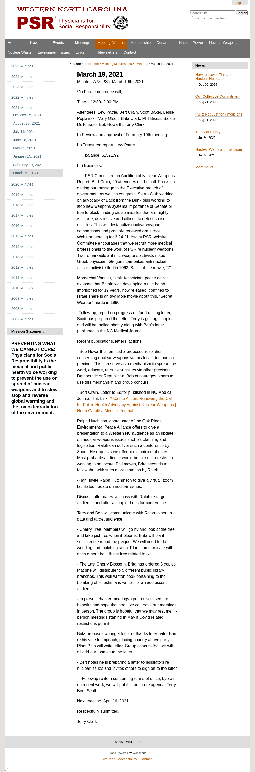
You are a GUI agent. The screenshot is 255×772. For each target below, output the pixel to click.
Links (80, 52)
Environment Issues (54, 52)
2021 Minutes (138, 64)
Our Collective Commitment (217, 96)
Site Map (108, 759)
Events (58, 43)
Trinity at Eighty (208, 132)
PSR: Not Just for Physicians (218, 114)
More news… (206, 167)
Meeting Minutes (111, 43)
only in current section (210, 18)
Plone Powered (118, 752)
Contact (129, 52)
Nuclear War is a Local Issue (218, 149)
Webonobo (140, 752)
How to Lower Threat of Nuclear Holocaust (214, 77)
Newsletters (107, 52)
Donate (162, 43)
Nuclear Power (191, 43)
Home (12, 43)
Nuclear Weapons (223, 43)
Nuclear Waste (20, 52)
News (34, 43)
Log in (240, 3)
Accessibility (127, 759)
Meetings (82, 43)
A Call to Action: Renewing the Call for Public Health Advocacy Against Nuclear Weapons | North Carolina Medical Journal (126, 404)
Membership (140, 43)
